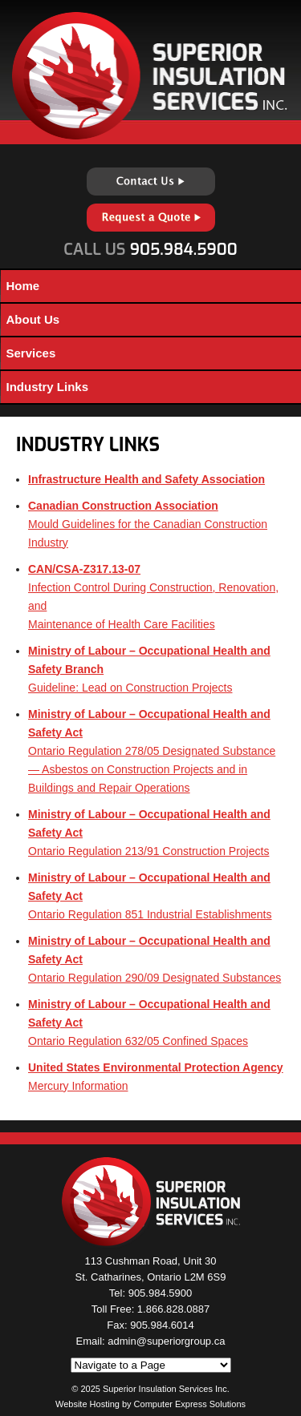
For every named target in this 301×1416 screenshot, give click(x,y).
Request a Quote (151, 218)
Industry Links (47, 386)
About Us (33, 319)
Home (23, 285)
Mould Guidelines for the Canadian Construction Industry (147, 524)
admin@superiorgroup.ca (166, 1341)
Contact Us (151, 181)
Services (31, 353)
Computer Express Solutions (190, 1404)
